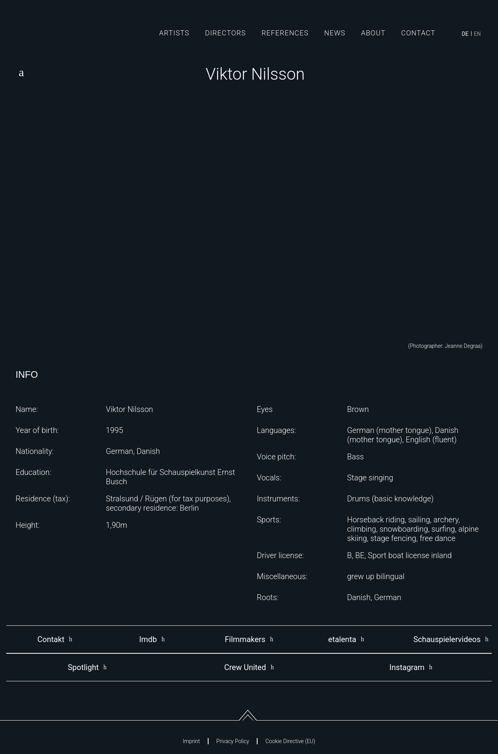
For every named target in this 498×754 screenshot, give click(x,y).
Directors (225, 33)
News (334, 33)
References (285, 33)
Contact (418, 33)
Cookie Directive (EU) (290, 741)
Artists (174, 33)
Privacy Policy (232, 741)
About (373, 33)
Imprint (191, 741)
